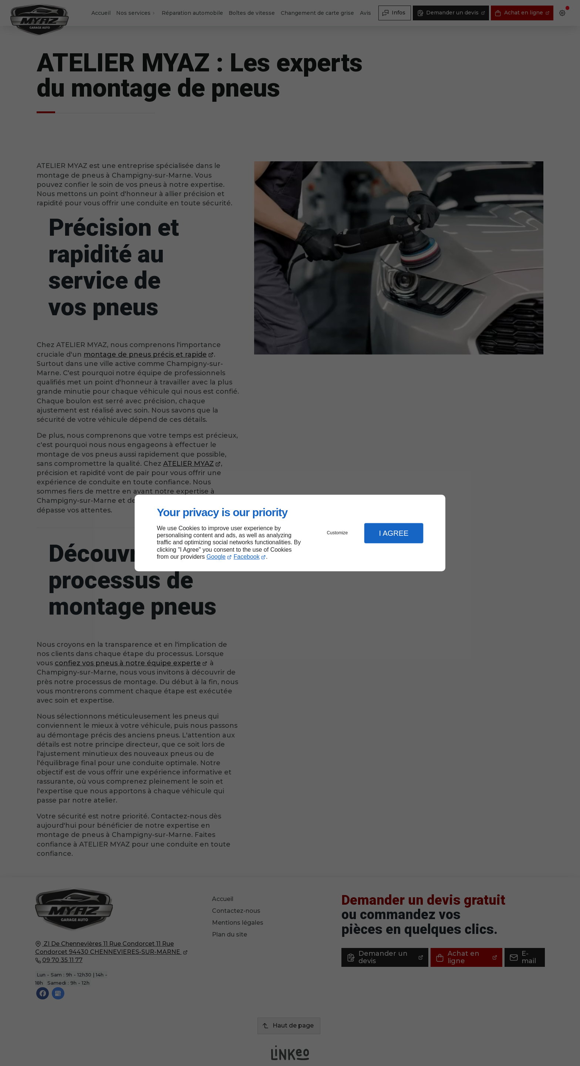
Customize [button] (337, 532)
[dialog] (290, 533)
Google (216, 557)
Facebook (247, 557)
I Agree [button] (393, 533)
